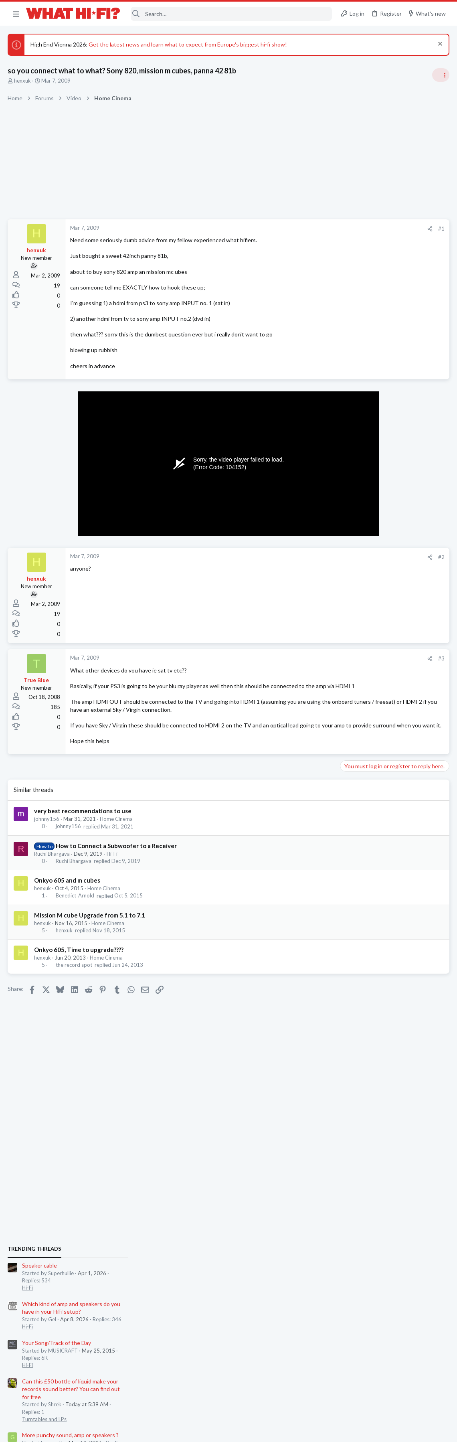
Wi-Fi (349, 841)
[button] (16, 13)
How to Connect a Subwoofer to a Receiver (116, 861)
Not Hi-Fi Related (363, 711)
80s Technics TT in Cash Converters (389, 989)
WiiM (349, 826)
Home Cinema (116, 835)
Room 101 (355, 688)
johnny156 (47, 835)
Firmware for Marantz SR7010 (380, 919)
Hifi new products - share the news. (387, 950)
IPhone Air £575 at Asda (373, 727)
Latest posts (348, 762)
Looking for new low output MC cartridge (394, 888)
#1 (312, 228)
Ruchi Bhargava (52, 869)
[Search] (231, 14)
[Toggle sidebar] (440, 75)
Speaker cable (360, 481)
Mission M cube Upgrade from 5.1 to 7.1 (90, 930)
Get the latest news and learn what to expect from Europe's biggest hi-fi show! (188, 44)
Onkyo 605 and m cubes (67, 896)
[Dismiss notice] (438, 45)
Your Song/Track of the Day (377, 558)
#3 (312, 658)
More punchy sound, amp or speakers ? (391, 650)
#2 (312, 557)
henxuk (22, 80)
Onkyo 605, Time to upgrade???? (79, 965)
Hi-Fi (112, 869)
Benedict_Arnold (75, 911)
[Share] (301, 229)
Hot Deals (354, 742)
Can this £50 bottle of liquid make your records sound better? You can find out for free (392, 604)
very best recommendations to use (83, 826)
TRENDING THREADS (355, 464)
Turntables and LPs (365, 634)
